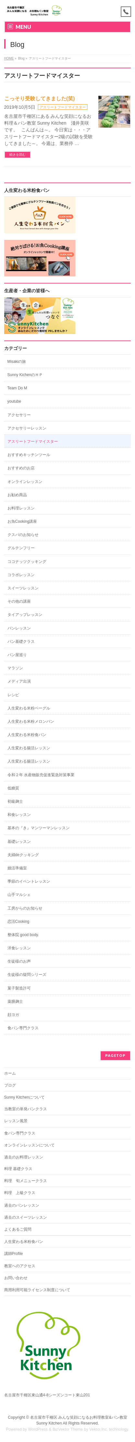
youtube (14, 401)
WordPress (38, 1429)
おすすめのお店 (21, 468)
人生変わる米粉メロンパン (30, 721)
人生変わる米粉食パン (26, 734)
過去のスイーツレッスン (25, 1217)
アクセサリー (19, 415)
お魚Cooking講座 (22, 521)
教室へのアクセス (19, 1266)
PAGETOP (115, 1055)
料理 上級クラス (19, 1192)
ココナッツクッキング (26, 561)
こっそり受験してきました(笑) (39, 98)
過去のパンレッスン (21, 1205)
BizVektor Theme (67, 1429)
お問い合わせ (16, 1278)
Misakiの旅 (16, 361)
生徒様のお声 (19, 961)
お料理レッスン (21, 508)
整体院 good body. (23, 935)
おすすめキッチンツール (28, 455)
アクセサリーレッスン (26, 428)
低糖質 (13, 788)
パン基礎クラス (21, 641)
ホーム (10, 1073)
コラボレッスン (21, 575)
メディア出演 (19, 681)
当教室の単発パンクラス (25, 1109)
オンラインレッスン (24, 481)
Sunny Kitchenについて (24, 1097)
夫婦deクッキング (23, 855)
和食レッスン (19, 814)
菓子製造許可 (19, 988)
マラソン (15, 668)
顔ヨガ (13, 1014)
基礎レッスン (19, 841)
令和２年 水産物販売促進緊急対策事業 (40, 775)
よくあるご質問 (17, 1229)
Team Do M (17, 388)
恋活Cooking (18, 921)
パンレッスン (19, 628)
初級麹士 (15, 801)
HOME (9, 58)
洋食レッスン (19, 948)
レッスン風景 (16, 1121)
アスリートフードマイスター (62, 107)
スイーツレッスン (23, 588)
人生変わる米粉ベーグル (28, 708)
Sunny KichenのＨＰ (25, 375)
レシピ (13, 695)
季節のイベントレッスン (28, 881)
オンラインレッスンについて (29, 1145)
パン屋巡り (17, 655)
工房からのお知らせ (24, 908)
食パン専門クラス (23, 1028)
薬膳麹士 (15, 1001)
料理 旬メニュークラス (25, 1181)
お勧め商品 (17, 495)
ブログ (10, 1085)
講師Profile (13, 1253)
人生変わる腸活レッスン (28, 748)
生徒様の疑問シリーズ (26, 974)
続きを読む (17, 154)
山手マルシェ (19, 894)
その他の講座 (19, 601)
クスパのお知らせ (23, 534)
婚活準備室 (17, 868)
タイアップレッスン (24, 614)
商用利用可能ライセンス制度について (37, 1290)
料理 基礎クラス (18, 1169)
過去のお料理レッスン (23, 1157)
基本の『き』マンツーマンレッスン (38, 828)
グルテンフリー (21, 548)
